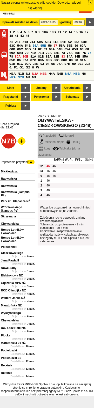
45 (27, 35)
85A (85, 56)
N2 (28, 73)
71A (33, 53)
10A (45, 32)
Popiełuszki (9, 350)
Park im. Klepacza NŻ (15, 201)
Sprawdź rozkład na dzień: (20, 22)
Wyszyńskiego (11, 313)
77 (89, 53)
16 (81, 32)
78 (11, 56)
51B (63, 42)
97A (59, 64)
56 (50, 45)
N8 (28, 77)
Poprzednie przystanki (15, 162)
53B (84, 42)
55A (35, 45)
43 (22, 35)
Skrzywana (8, 216)
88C (56, 60)
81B (41, 56)
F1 (16, 67)
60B (12, 49)
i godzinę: (65, 22)
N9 (34, 77)
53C (12, 45)
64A (52, 49)
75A (70, 53)
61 (34, 49)
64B (59, 49)
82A (49, 56)
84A (70, 56)
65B (75, 49)
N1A (12, 73)
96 (53, 64)
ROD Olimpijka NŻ (13, 290)
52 (70, 42)
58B (70, 45)
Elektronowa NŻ (12, 275)
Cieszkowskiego (12, 253)
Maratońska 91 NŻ (13, 343)
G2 (28, 67)
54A (20, 45)
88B (49, 60)
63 (45, 49)
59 (76, 45)
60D (28, 49)
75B (77, 53)
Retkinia (6, 365)
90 (76, 60)
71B (41, 53)
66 (82, 49)
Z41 (32, 42)
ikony (44, 148)
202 (87, 64)
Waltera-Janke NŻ (13, 298)
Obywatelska (10, 223)
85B (12, 60)
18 (11, 35)
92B (35, 64)
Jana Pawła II (10, 260)
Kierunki (66, 135)
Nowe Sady (8, 268)
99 (74, 64)
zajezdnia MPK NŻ (13, 283)
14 (70, 32)
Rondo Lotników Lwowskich (12, 231)
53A (76, 42)
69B (20, 53)
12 (65, 32)
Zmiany (41, 87)
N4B (60, 73)
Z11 (17, 42)
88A (41, 60)
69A (12, 53)
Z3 (11, 42)
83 (63, 56)
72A (49, 53)
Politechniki (9, 247)
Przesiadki (47, 135)
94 (47, 64)
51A (56, 42)
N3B (43, 73)
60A (83, 45)
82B (56, 56)
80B (25, 56)
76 (84, 53)
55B (43, 45)
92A (28, 64)
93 (42, 64)
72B (56, 53)
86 (19, 60)
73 (63, 53)
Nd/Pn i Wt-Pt (63, 159)
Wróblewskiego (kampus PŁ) (11, 209)
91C (20, 64)
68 (87, 49)
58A (62, 45)
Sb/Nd (89, 159)
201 (80, 64)
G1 (22, 67)
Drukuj (73, 142)
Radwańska (9, 178)
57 (55, 45)
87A (25, 60)
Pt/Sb (78, 159)
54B (28, 45)
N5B (76, 73)
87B (33, 60)
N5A (68, 73)
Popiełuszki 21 (11, 358)
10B (53, 32)
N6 (84, 73)
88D (64, 60)
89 (71, 60)
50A (40, 42)
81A (33, 56)
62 (40, 49)
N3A (35, 73)
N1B (21, 73)
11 (59, 32)
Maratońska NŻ (11, 305)
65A (67, 49)
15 (76, 32)
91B (12, 64)
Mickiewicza (9, 171)
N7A (12, 77)
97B (67, 64)
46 (48, 166)
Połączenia (41, 96)
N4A (51, 73)
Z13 (25, 42)
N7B (21, 77)
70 (26, 53)
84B (77, 56)
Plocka (5, 335)
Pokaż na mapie (51, 142)
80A (18, 56)
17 (86, 32)
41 (17, 35)
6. (10, 67)
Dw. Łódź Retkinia (13, 328)
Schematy (72, 96)
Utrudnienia (72, 87)
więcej (76, 2)
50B (48, 42)
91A (83, 60)
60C (20, 49)
